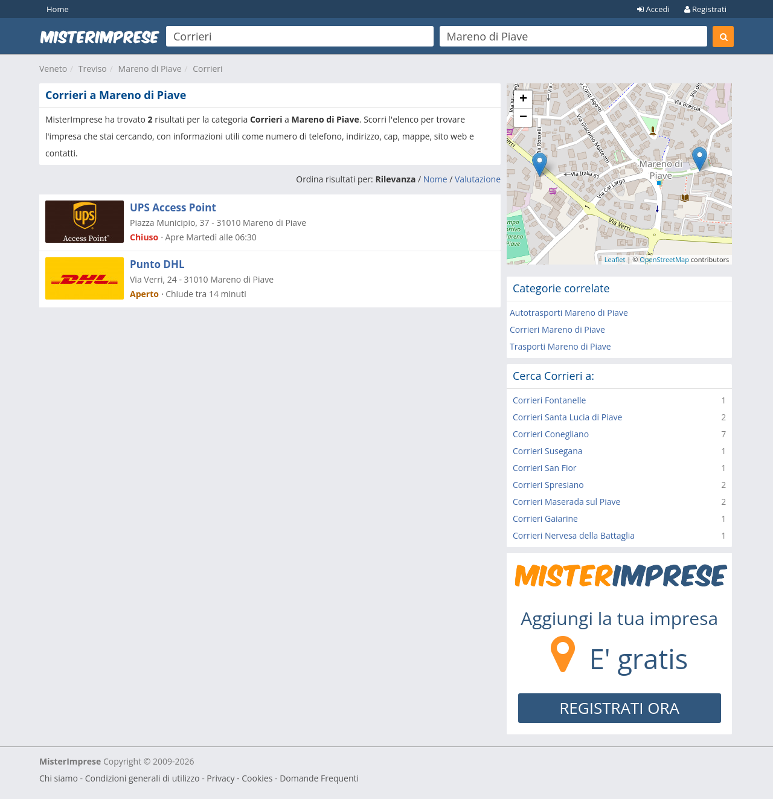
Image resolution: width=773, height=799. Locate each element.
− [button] (523, 118)
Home (58, 9)
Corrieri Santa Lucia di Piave (567, 417)
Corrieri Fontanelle (549, 400)
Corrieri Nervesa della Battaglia (574, 535)
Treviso (93, 68)
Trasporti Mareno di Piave (560, 346)
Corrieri (207, 68)
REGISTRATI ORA (619, 708)
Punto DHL (157, 264)
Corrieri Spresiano (548, 484)
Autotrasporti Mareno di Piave (569, 312)
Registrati (705, 9)
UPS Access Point (173, 207)
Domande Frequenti (319, 778)
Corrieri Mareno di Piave (557, 329)
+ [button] (523, 100)
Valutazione (478, 179)
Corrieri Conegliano (551, 434)
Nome (435, 179)
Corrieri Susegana (548, 451)
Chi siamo (58, 778)
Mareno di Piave (150, 68)
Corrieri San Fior (545, 467)
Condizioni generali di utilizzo (142, 778)
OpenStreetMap (664, 259)
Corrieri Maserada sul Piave (566, 501)
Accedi (653, 9)
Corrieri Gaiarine (545, 518)
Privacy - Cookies (239, 778)
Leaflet (615, 259)
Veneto (53, 68)
